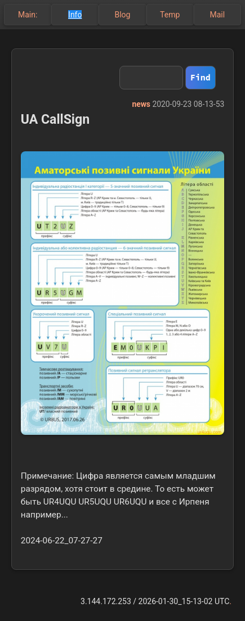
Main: (27, 14)
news (141, 104)
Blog (122, 14)
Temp (170, 14)
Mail (217, 14)
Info (75, 14)
